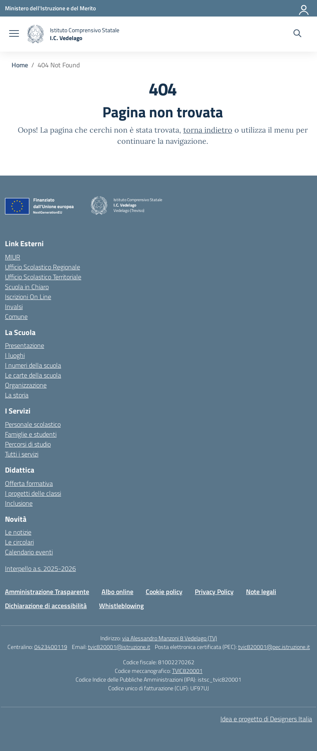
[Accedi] (304, 8)
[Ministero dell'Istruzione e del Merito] (50, 8)
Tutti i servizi (21, 454)
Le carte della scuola (33, 375)
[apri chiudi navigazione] (14, 34)
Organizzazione (26, 385)
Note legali (261, 592)
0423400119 (50, 646)
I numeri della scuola (33, 365)
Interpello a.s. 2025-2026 (40, 568)
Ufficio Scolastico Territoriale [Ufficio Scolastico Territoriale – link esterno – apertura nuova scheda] (43, 277)
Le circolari (19, 542)
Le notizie (18, 532)
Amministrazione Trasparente (47, 592)
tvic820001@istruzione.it (119, 646)
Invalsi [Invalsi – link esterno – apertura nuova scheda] (14, 306)
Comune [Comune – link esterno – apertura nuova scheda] (16, 316)
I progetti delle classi (33, 493)
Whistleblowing (121, 606)
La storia (16, 395)
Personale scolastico (33, 424)
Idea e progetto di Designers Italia (266, 719)
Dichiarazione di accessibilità (46, 606)
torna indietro (207, 130)
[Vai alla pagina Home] (20, 65)
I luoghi (15, 355)
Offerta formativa (29, 483)
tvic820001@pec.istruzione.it (274, 646)
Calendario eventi (29, 552)
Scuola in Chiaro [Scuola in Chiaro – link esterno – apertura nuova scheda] (27, 287)
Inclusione (19, 503)
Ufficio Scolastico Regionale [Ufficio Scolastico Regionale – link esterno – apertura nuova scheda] (42, 267)
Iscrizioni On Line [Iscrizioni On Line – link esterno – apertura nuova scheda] (28, 297)
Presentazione (24, 345)
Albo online (117, 592)
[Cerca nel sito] (297, 34)
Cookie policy (164, 592)
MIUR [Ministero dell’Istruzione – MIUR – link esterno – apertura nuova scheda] (12, 257)
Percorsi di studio (28, 444)
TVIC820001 (187, 670)
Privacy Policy (214, 592)
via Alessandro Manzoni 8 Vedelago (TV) (169, 638)
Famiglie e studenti (31, 434)
